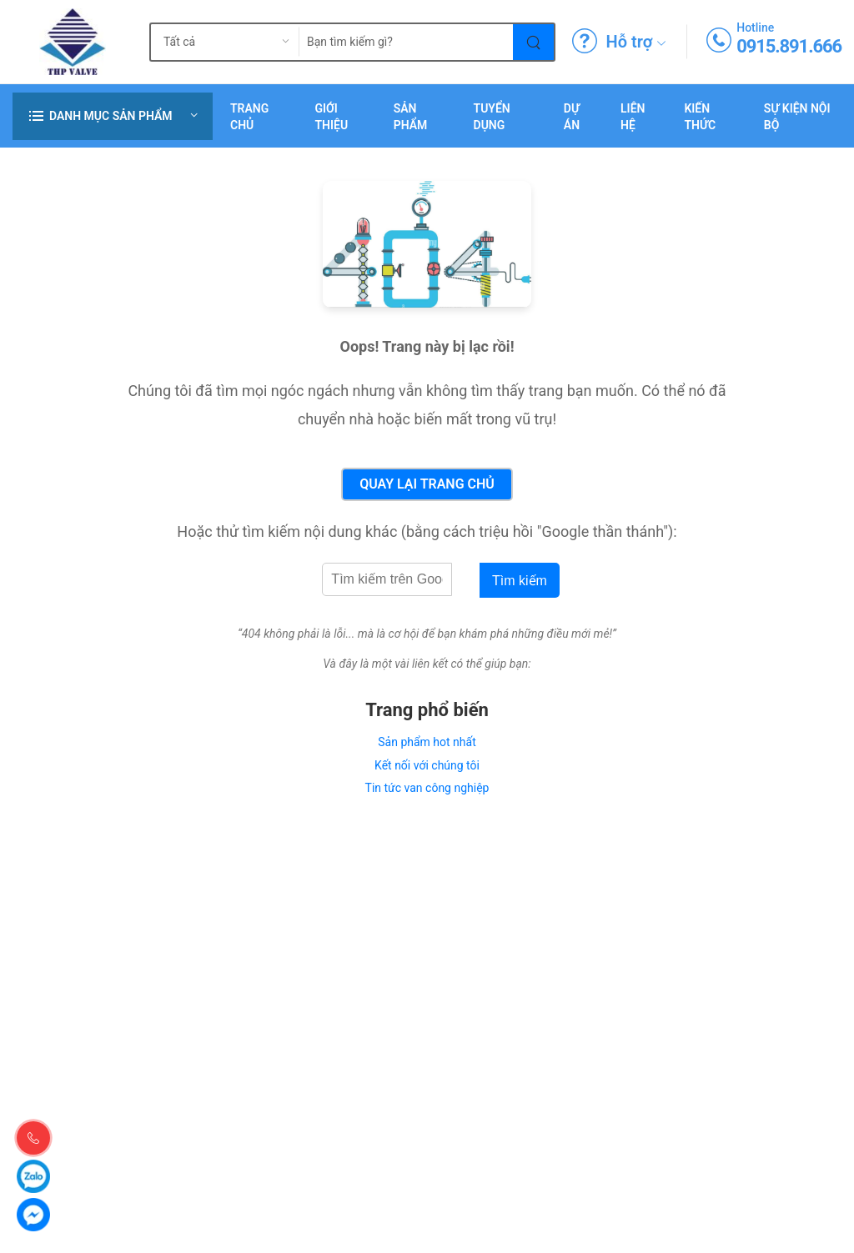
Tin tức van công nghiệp (427, 787)
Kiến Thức (700, 117)
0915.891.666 (788, 46)
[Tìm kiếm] (534, 42)
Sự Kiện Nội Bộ (797, 117)
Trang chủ (249, 117)
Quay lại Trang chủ (427, 484)
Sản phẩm (411, 117)
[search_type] (212, 42)
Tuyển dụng (492, 117)
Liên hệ (632, 117)
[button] (113, 116)
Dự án (572, 117)
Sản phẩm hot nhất (426, 742)
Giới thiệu (331, 117)
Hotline (755, 27)
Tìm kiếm (519, 581)
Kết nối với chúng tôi (427, 765)
